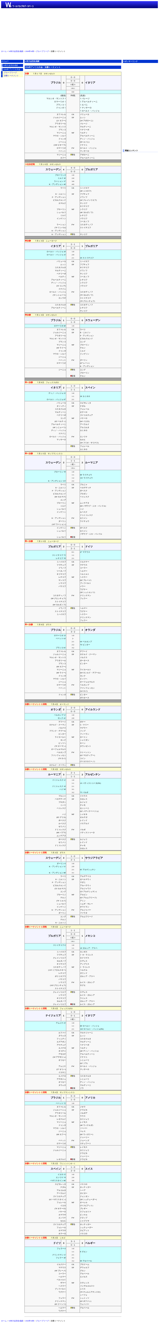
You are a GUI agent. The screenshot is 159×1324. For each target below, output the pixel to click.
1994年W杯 (29, 51)
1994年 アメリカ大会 (11, 69)
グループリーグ (42, 51)
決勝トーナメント (11, 76)
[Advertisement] (79, 28)
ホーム (4, 51)
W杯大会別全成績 (16, 51)
